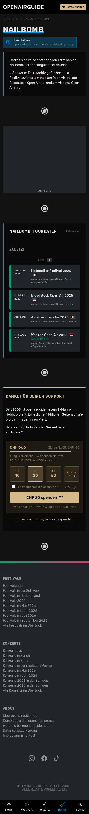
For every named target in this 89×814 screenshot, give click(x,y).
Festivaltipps (12, 586)
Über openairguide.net (20, 716)
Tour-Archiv (37, 73)
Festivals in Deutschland (21, 596)
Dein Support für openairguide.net (28, 721)
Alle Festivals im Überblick (22, 626)
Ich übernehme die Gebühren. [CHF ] (44, 487)
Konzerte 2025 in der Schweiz (25, 681)
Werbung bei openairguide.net (25, 726)
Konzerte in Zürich (16, 656)
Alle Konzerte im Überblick (22, 691)
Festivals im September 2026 (25, 621)
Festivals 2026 (14, 601)
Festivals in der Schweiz (21, 591)
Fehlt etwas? (73, 231)
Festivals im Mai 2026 (19, 606)
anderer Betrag (71, 474)
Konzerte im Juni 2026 (20, 676)
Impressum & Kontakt (19, 736)
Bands (28, 19)
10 (17, 474)
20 (35, 474)
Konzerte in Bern (15, 661)
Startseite (11, 19)
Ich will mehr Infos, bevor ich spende (43, 519)
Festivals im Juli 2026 (19, 616)
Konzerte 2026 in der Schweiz (25, 686)
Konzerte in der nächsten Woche (27, 666)
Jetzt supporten (73, 7)
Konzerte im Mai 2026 (19, 671)
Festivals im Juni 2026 (20, 611)
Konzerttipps (12, 651)
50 (53, 474)
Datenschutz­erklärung (20, 731)
